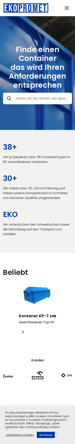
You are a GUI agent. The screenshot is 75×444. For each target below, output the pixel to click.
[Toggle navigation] (66, 8)
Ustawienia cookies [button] (20, 435)
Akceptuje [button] (45, 435)
